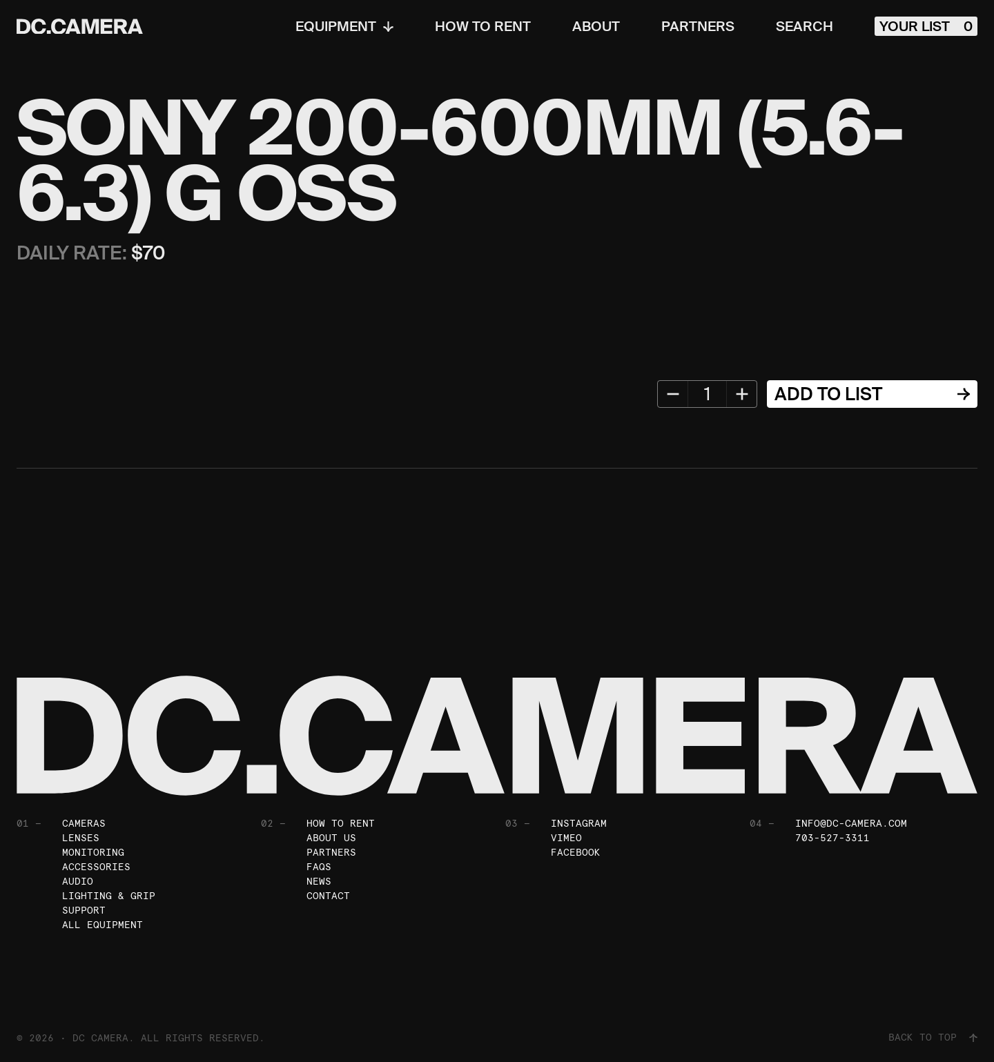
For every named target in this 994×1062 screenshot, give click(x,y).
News (318, 881)
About (596, 26)
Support (84, 910)
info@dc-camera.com (851, 823)
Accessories (96, 867)
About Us (331, 838)
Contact (328, 895)
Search (804, 26)
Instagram (579, 823)
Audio (77, 881)
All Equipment (102, 924)
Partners (697, 26)
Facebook (576, 852)
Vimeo (566, 838)
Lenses (80, 838)
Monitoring (93, 852)
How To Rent (483, 26)
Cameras (84, 823)
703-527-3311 (832, 838)
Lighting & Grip (108, 895)
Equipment (344, 26)
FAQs (318, 867)
